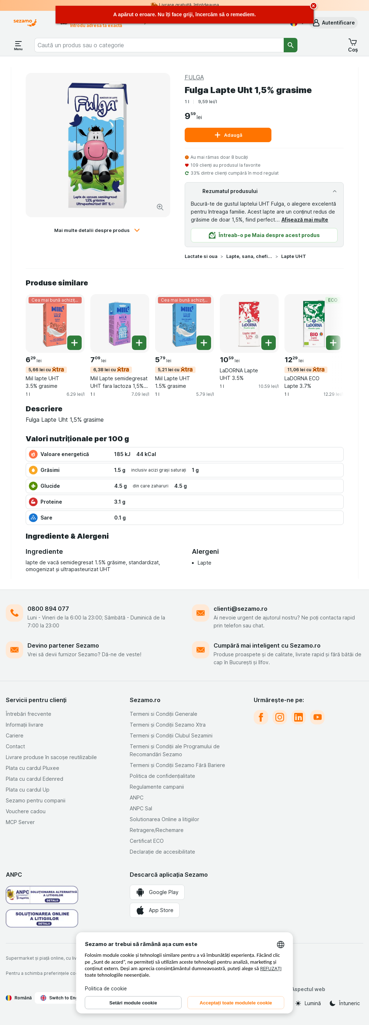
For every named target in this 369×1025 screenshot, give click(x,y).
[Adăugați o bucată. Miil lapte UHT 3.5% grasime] (74, 343)
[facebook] (261, 717)
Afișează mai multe (305, 219)
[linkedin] (298, 717)
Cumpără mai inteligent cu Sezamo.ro (267, 645)
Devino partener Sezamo (63, 645)
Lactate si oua (201, 256)
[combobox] (159, 45)
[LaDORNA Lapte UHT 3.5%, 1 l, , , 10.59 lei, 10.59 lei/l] (249, 323)
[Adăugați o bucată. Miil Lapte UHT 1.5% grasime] (204, 343)
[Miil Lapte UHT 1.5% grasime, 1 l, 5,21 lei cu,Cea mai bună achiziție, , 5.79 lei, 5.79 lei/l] (184, 323)
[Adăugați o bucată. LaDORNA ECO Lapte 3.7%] (333, 343)
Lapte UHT (293, 256)
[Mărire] (160, 207)
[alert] (184, 14)
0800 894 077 (48, 608)
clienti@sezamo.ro (240, 608)
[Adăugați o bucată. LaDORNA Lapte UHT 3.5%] (268, 343)
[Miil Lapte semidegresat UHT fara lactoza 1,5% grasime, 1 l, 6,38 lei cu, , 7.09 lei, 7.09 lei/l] (119, 323)
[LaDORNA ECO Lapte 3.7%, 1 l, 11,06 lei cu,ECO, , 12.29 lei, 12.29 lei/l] (313, 323)
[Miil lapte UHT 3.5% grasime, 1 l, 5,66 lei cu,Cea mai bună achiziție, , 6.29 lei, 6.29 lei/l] (55, 323)
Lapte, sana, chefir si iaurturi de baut (249, 256)
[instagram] (280, 717)
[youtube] (317, 717)
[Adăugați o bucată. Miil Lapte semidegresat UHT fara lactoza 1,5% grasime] (139, 343)
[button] (333, 23)
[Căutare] (290, 45)
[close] (313, 5)
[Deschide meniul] (18, 45)
